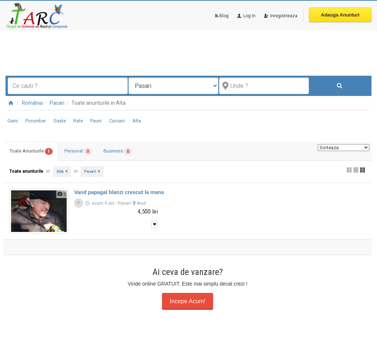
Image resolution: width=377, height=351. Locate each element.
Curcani (117, 120)
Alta (137, 120)
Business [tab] (117, 151)
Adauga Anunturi (340, 15)
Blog (222, 15)
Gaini (12, 120)
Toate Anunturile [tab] (31, 151)
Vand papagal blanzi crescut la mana (119, 192)
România (32, 103)
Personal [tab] (78, 151)
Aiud (141, 203)
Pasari (57, 103)
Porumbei (35, 120)
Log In (246, 15)
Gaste (59, 120)
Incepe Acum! (187, 301)
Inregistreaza (280, 15)
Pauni (96, 120)
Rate (78, 120)
